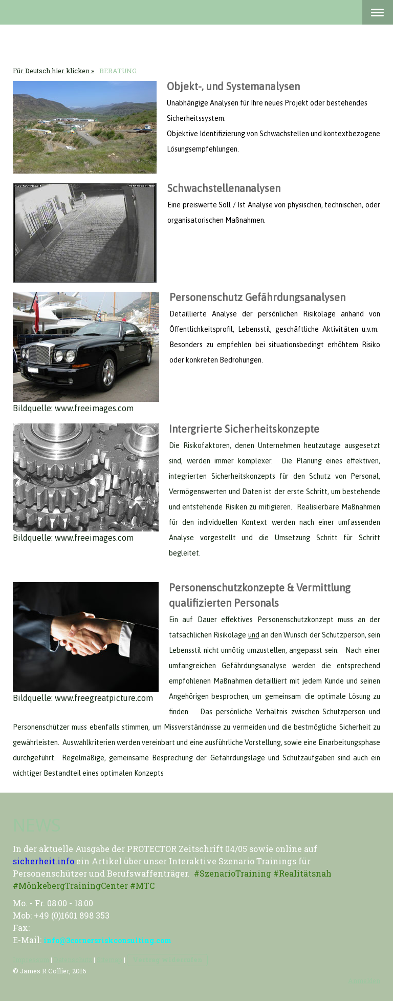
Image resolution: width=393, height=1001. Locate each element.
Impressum (31, 959)
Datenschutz (73, 959)
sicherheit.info (43, 861)
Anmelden (364, 980)
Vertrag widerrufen (167, 959)
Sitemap (109, 959)
